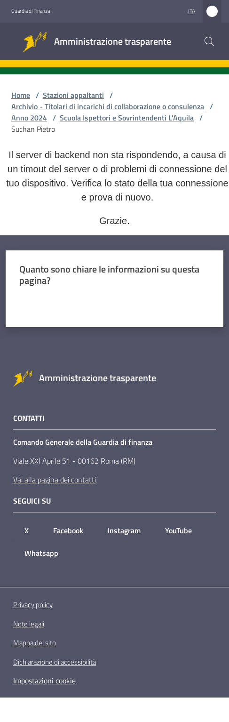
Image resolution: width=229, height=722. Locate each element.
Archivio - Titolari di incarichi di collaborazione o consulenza (107, 106)
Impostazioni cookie (44, 680)
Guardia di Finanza (30, 11)
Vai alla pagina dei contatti (54, 479)
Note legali (28, 623)
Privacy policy (33, 604)
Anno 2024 (29, 117)
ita (191, 11)
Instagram (124, 530)
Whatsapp (41, 553)
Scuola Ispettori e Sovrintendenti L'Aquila (127, 117)
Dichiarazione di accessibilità (54, 662)
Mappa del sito (34, 642)
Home (20, 95)
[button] (209, 41)
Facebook (68, 530)
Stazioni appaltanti (73, 95)
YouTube (178, 530)
